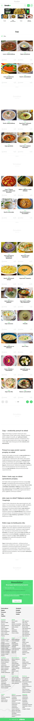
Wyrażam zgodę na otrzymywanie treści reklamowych (14, 590)
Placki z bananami (5, 630)
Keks (13, 670)
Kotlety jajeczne (4, 715)
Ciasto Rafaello (15, 641)
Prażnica (3, 632)
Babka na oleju (15, 639)
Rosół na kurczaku (9, 212)
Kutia (13, 668)
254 (18, 401)
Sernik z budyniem (16, 635)
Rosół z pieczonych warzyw (9, 279)
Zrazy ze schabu (15, 629)
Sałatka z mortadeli (5, 647)
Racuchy (3, 620)
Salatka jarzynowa (5, 642)
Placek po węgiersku (5, 693)
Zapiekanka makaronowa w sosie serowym (16, 696)
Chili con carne (4, 697)
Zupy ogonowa (25, 617)
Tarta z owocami (15, 673)
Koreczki (24, 662)
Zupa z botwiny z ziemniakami (9, 369)
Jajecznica (3, 617)
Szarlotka (14, 638)
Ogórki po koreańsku (26, 686)
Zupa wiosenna (9, 323)
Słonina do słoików (26, 688)
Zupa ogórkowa (25, 629)
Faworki (24, 656)
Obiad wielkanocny (5, 656)
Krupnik (23, 636)
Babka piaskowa (4, 665)
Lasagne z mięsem (26, 705)
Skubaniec (14, 648)
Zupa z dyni (24, 618)
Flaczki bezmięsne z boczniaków (25, 212)
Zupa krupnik (25, 620)
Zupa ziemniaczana (26, 624)
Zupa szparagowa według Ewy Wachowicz (9, 257)
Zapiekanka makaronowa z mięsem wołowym (15, 704)
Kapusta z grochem (16, 661)
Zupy (9, 52)
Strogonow (3, 694)
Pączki (23, 655)
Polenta (23, 650)
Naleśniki (3, 623)
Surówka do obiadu (5, 635)
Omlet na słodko (4, 618)
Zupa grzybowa (15, 659)
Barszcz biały (25, 623)
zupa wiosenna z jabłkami (8, 301)
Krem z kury (25, 346)
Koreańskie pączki (26, 664)
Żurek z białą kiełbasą (9, 123)
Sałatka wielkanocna (5, 668)
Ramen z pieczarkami (25, 391)
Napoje (24, 608)
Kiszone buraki (25, 680)
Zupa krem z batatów (25, 278)
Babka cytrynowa (5, 664)
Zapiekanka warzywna (27, 700)
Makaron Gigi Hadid (16, 706)
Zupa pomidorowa (26, 630)
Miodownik (14, 647)
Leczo (2, 691)
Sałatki (13, 612)
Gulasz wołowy (4, 696)
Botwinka (3, 673)
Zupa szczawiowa (25, 54)
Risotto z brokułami (26, 642)
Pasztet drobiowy (4, 658)
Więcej (21, 595)
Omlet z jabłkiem (4, 624)
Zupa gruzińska (9, 146)
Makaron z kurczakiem (16, 620)
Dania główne (4, 608)
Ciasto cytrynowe (15, 645)
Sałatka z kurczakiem (5, 641)
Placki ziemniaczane (16, 621)
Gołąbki (24, 635)
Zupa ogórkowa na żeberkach (9, 347)
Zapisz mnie (17, 601)
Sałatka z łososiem (5, 639)
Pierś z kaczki (14, 617)
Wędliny (24, 612)
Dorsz (13, 624)
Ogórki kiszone (25, 676)
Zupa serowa (25, 626)
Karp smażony (15, 662)
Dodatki (3, 610)
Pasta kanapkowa (5, 621)
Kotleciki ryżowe (25, 648)
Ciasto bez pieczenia (16, 644)
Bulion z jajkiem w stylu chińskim (25, 190)
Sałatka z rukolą (4, 644)
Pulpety (13, 618)
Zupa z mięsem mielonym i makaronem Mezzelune (9, 191)
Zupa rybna (14, 658)
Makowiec (14, 642)
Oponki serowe (25, 658)
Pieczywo (14, 610)
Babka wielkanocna (5, 662)
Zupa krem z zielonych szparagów (25, 124)
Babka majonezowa (16, 676)
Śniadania (14, 608)
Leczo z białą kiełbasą (9, 54)
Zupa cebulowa (25, 632)
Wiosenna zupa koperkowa (25, 256)
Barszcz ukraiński (26, 621)
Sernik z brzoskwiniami (6, 682)
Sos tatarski (3, 667)
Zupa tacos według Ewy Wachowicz (25, 301)
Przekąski (24, 610)
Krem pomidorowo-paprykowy (9, 77)
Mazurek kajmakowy (16, 674)
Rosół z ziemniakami (25, 76)
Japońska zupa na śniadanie (25, 369)
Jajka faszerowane (5, 655)
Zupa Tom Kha (9, 391)
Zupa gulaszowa (25, 627)
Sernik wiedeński (4, 683)
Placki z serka (4, 626)
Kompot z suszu (15, 667)
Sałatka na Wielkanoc (6, 645)
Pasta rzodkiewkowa (5, 680)
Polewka (25, 323)
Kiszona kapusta (25, 673)
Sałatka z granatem (5, 648)
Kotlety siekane (15, 623)
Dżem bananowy (25, 685)
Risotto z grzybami (26, 641)
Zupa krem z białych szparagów (25, 146)
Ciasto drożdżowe (15, 636)
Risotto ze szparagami (27, 644)
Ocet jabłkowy (25, 674)
